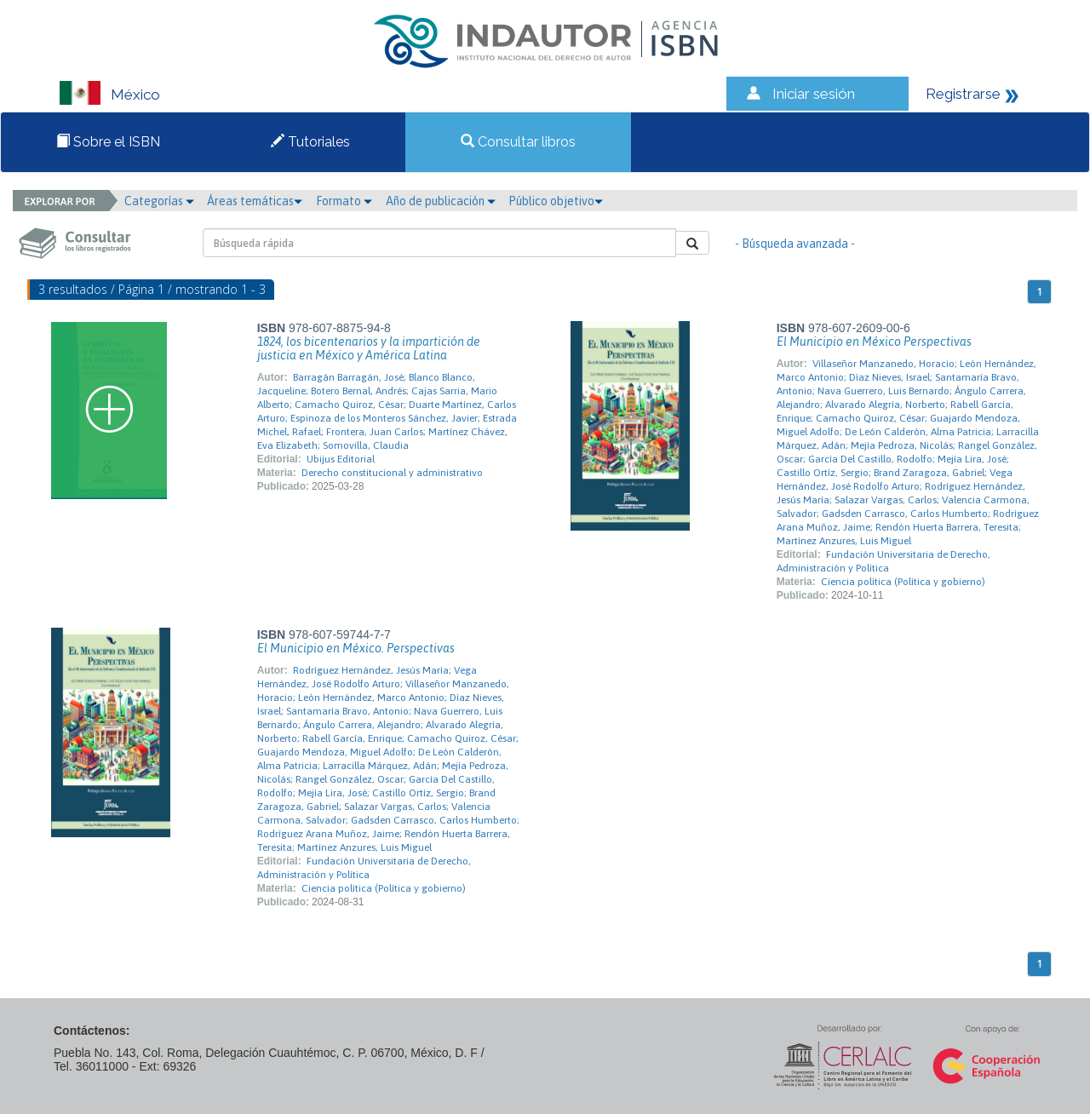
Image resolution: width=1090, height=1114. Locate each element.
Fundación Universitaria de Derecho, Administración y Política (883, 561)
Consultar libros (518, 142)
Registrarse (963, 93)
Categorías (159, 201)
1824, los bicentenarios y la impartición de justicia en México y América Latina (368, 348)
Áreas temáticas (254, 201)
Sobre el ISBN (108, 142)
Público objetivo (555, 201)
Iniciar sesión (813, 93)
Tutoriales (310, 142)
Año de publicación (441, 201)
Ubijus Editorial (341, 459)
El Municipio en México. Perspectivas (356, 648)
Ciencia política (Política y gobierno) (903, 582)
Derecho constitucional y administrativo (392, 473)
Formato (344, 201)
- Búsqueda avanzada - (795, 243)
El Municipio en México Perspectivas (874, 341)
